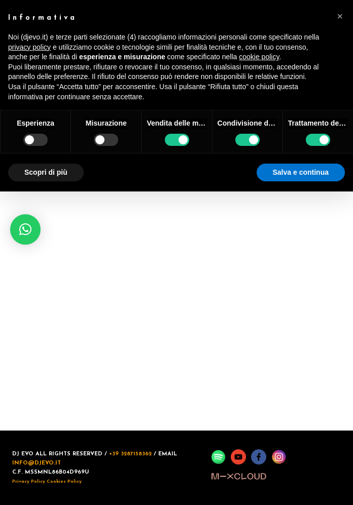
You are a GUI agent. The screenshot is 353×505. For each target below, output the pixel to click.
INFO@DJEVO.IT (36, 463)
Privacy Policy (28, 481)
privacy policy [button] (29, 47)
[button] (25, 229)
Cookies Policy (64, 481)
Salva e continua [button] (301, 172)
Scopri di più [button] (45, 172)
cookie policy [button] (259, 57)
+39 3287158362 (130, 454)
